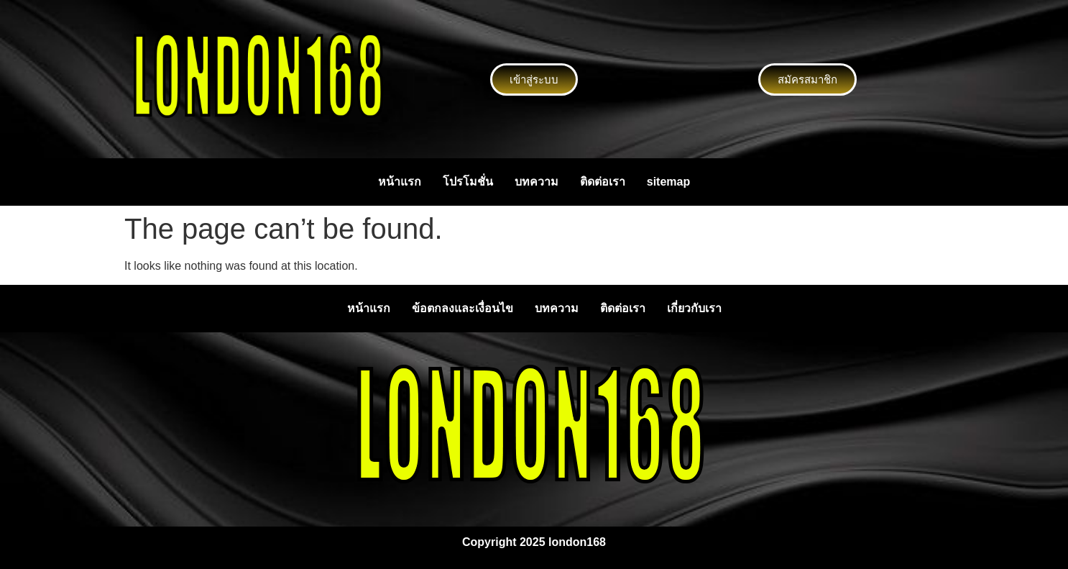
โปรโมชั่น (468, 182)
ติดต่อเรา (602, 182)
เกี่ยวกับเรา (694, 308)
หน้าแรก (399, 182)
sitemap (668, 182)
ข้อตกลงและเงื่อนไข (462, 308)
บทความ (536, 182)
